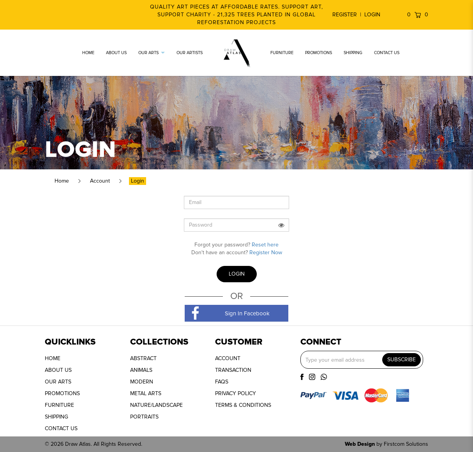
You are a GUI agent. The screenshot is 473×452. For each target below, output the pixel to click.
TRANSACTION (233, 370)
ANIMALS (141, 370)
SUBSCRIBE (401, 359)
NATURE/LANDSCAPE (156, 405)
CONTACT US (61, 428)
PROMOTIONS (62, 393)
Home (62, 181)
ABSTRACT (143, 358)
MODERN (141, 381)
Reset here (265, 244)
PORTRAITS (144, 416)
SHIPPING (56, 416)
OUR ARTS (58, 381)
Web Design (360, 444)
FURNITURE (59, 405)
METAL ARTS (145, 393)
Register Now (265, 252)
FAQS (221, 381)
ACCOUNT (227, 358)
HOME (52, 358)
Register (344, 14)
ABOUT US (58, 370)
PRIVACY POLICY (235, 393)
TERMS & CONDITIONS (243, 405)
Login (372, 14)
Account (100, 181)
